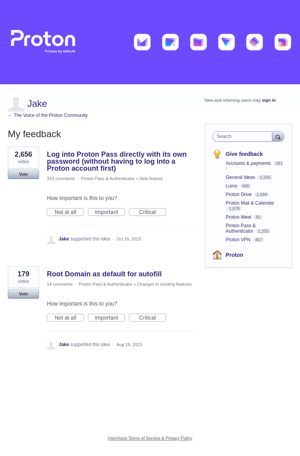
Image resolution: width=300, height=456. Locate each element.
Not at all (69, 212)
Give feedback (244, 154)
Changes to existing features (164, 284)
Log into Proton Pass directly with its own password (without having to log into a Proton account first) (117, 161)
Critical (152, 212)
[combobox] (244, 136)
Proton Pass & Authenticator (108, 178)
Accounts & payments (249, 163)
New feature (150, 178)
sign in (269, 100)
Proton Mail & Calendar (250, 203)
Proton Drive (239, 194)
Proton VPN (239, 239)
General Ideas (241, 177)
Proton (234, 255)
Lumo (232, 186)
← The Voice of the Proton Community (48, 115)
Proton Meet (239, 217)
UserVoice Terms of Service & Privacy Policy (150, 438)
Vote (23, 174)
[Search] (278, 136)
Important (110, 212)
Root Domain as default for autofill (104, 274)
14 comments (60, 284)
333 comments (61, 178)
